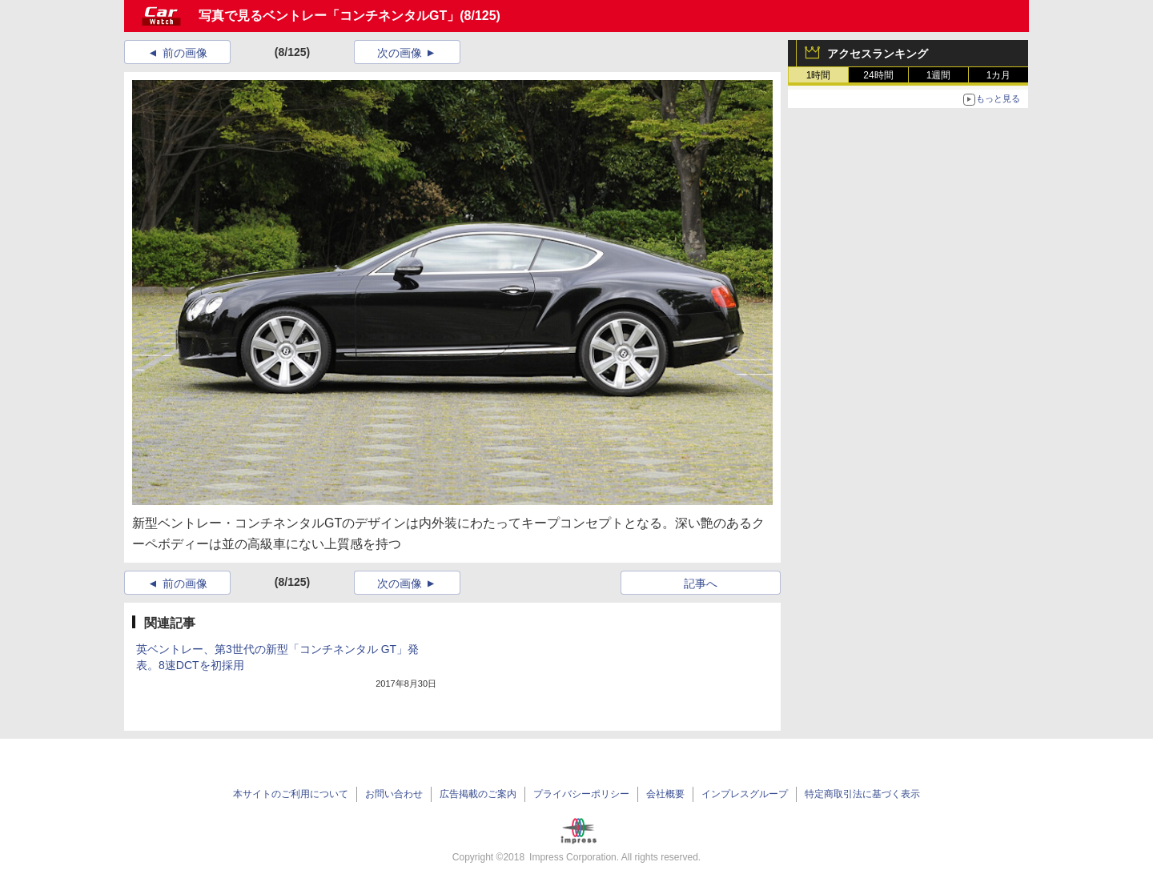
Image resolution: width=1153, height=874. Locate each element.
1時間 (818, 75)
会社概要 (665, 794)
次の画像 (399, 52)
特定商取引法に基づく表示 (862, 794)
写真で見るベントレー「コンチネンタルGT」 (329, 15)
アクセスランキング (877, 53)
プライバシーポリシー (581, 794)
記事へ (700, 583)
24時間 (878, 75)
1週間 (938, 75)
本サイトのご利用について (290, 794)
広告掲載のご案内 (478, 794)
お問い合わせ (394, 794)
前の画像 (185, 52)
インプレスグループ (744, 794)
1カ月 (998, 75)
